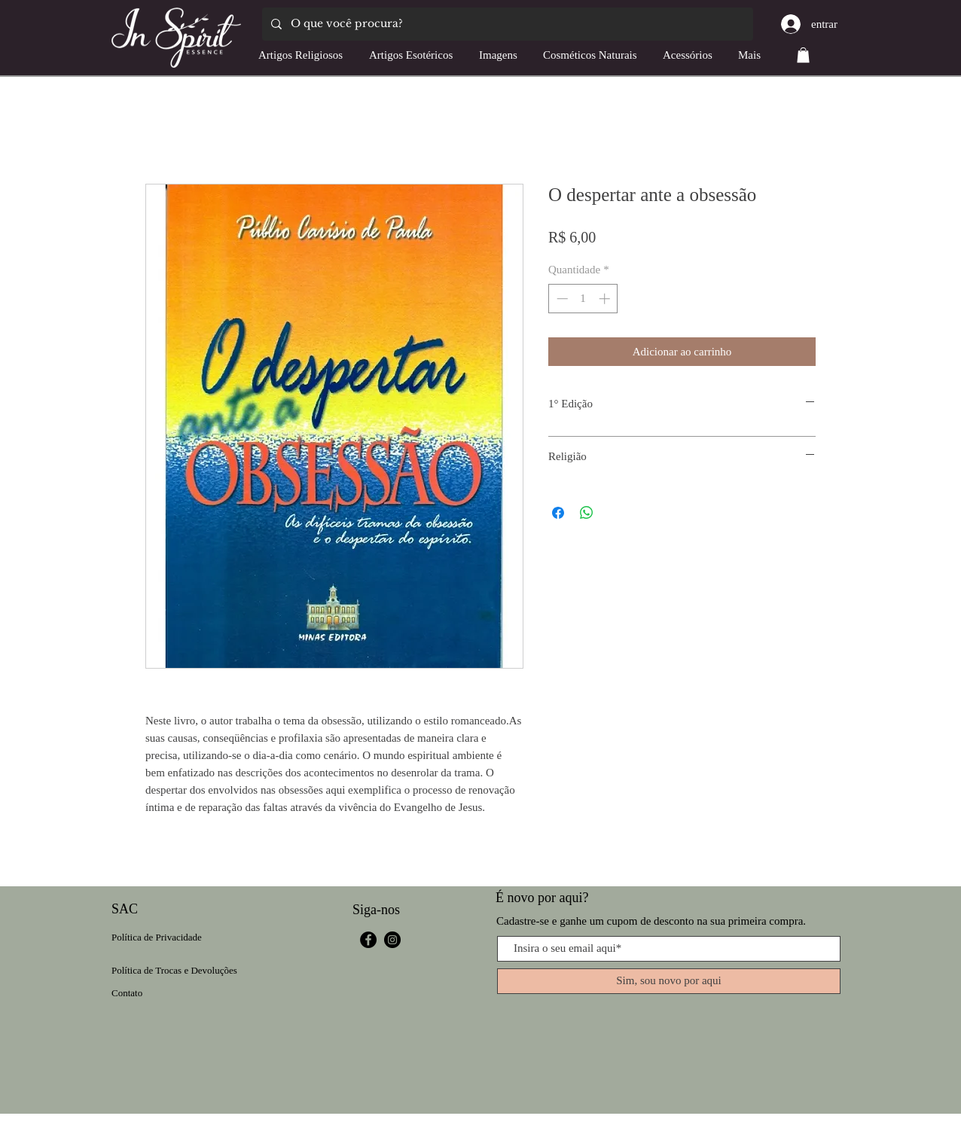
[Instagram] (392, 939)
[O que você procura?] (506, 24)
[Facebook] (368, 939)
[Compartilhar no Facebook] (558, 513)
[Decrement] (561, 298)
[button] (803, 54)
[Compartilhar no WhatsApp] (587, 513)
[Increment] (606, 298)
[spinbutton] (583, 298)
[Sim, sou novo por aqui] (668, 981)
